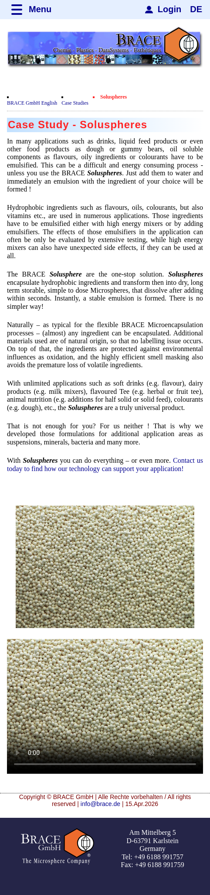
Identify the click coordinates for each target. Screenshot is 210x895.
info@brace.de (100, 803)
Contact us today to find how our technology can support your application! (105, 464)
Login (169, 9)
